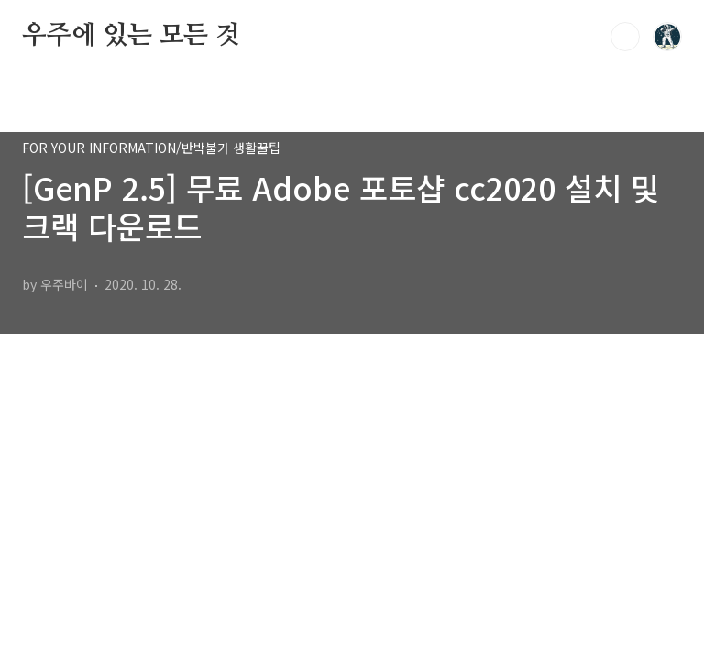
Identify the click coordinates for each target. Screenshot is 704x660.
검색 (625, 36)
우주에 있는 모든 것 (131, 36)
